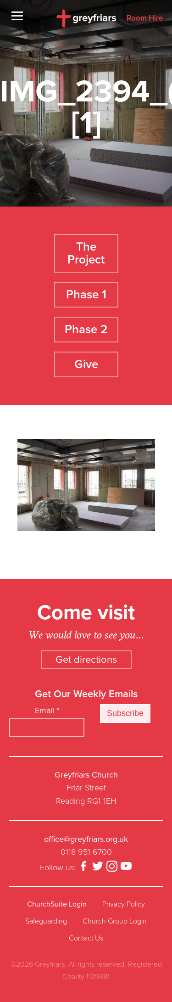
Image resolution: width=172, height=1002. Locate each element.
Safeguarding (46, 921)
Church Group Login (115, 921)
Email (47, 710)
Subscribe (125, 713)
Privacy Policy (123, 904)
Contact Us (86, 938)
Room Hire (145, 18)
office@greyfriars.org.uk (86, 839)
